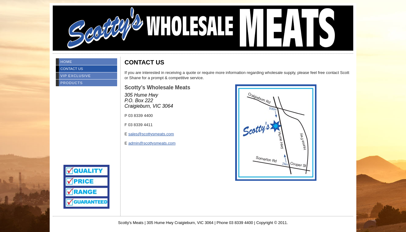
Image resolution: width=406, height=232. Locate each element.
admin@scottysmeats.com (151, 143)
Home (66, 62)
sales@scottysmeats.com (151, 134)
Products (71, 83)
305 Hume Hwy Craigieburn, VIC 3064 (180, 222)
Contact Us (71, 69)
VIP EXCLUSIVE (75, 76)
